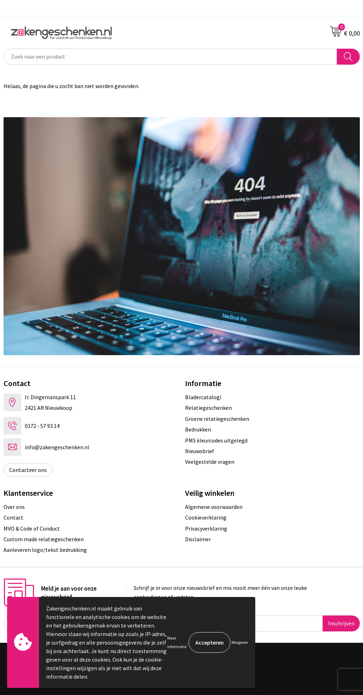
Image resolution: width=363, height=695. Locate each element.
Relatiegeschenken (208, 407)
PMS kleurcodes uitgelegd (216, 440)
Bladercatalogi (203, 397)
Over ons (14, 506)
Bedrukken (198, 429)
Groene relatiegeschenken (217, 418)
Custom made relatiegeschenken (44, 539)
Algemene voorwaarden (213, 506)
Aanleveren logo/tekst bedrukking (45, 549)
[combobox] (170, 57)
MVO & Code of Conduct (32, 528)
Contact (13, 517)
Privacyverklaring (206, 528)
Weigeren (239, 642)
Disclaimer (198, 539)
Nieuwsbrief (199, 451)
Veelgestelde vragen (209, 461)
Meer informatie (176, 642)
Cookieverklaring (206, 517)
